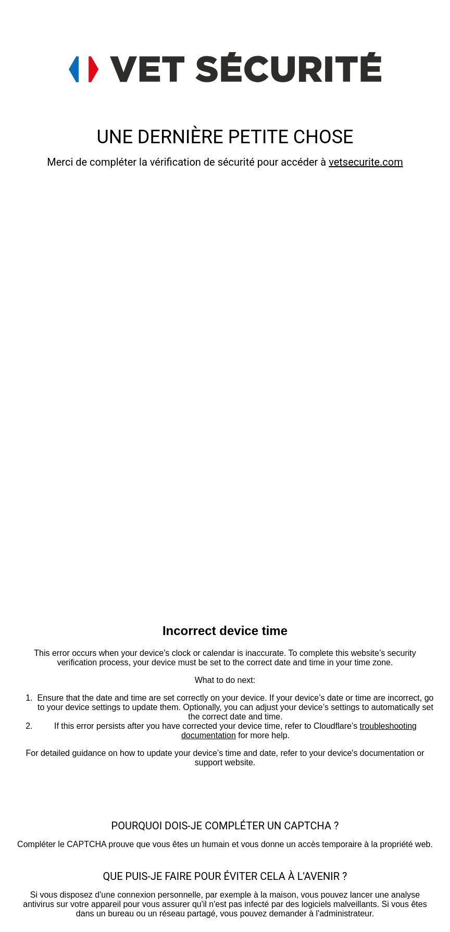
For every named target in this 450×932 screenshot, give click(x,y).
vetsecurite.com (366, 162)
